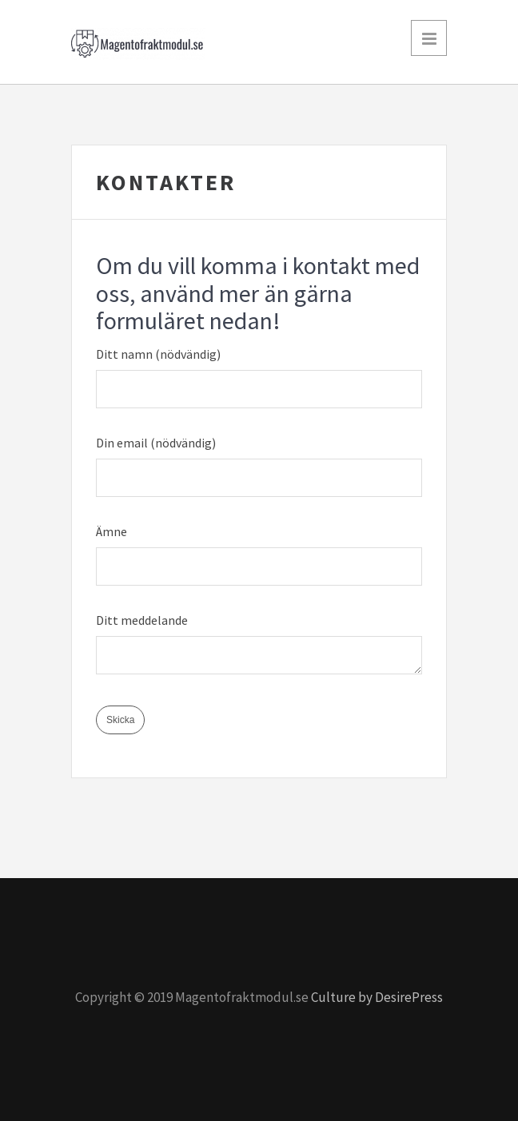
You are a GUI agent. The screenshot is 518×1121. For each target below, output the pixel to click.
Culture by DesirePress (377, 997)
